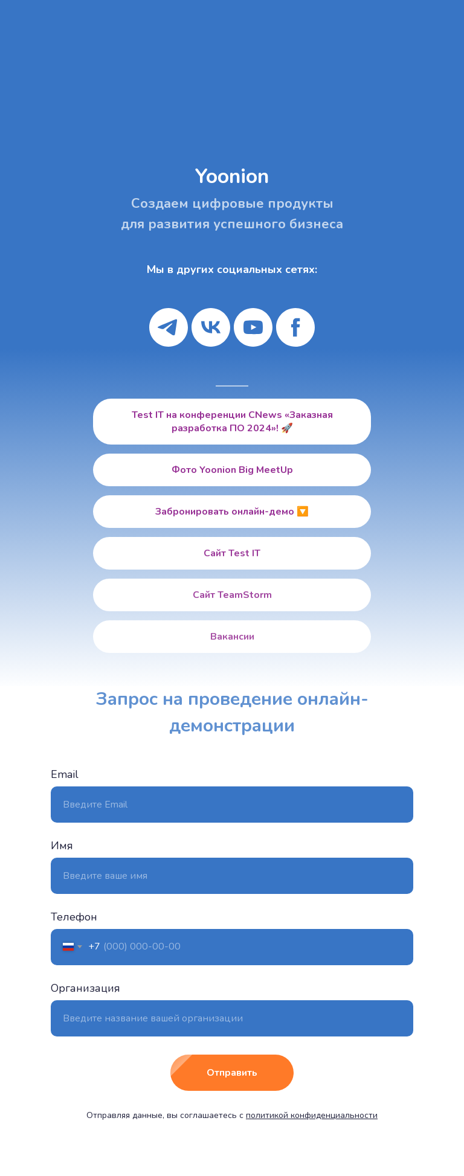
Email (65, 774)
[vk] (211, 327)
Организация (85, 988)
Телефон (74, 917)
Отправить (250, 1073)
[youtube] (253, 327)
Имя (62, 845)
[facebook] (295, 327)
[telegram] (168, 327)
